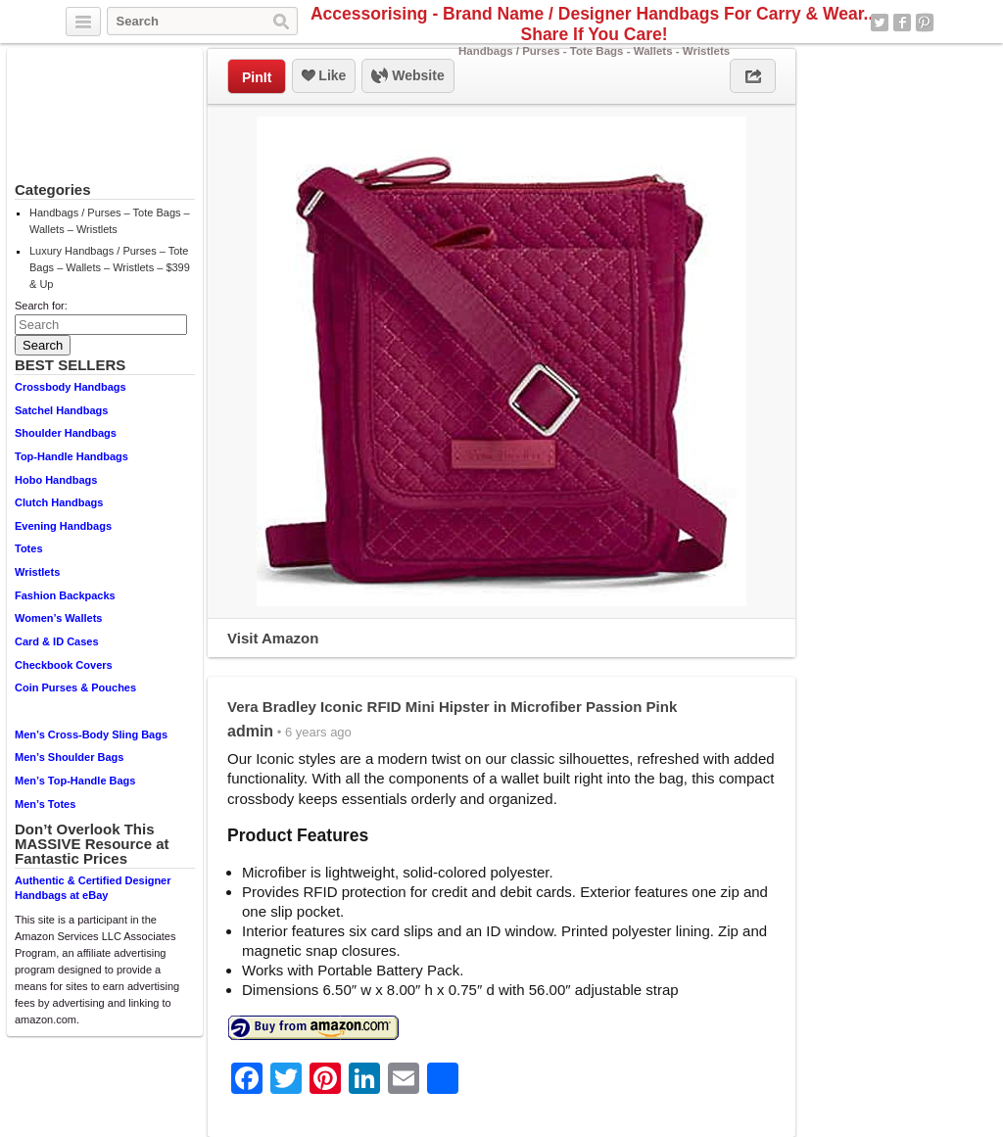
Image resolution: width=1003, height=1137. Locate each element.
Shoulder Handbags (66, 433)
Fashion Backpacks (65, 595)
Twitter (879, 22)
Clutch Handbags (59, 502)
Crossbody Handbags (70, 387)
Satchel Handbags (61, 410)
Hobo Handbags (56, 480)
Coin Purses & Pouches (75, 687)
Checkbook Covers (64, 665)
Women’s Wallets (58, 618)
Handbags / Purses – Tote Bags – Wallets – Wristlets (109, 221)
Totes (29, 548)
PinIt (256, 77)
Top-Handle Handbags (71, 456)
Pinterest (924, 22)
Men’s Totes (45, 804)
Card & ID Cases (57, 641)
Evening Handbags (63, 526)
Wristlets (37, 572)
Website (407, 76)
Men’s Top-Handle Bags (75, 780)
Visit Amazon (272, 638)
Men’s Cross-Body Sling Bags (91, 734)
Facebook (902, 22)
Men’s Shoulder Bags (69, 757)
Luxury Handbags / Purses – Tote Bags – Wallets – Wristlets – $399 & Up (109, 267)
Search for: (41, 305)
